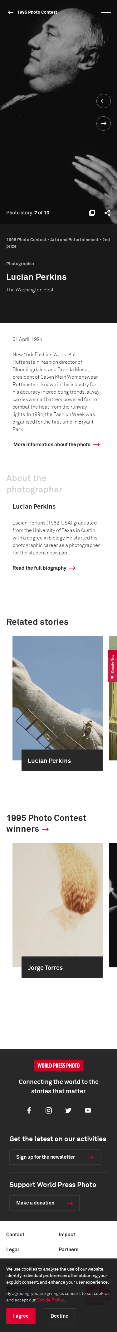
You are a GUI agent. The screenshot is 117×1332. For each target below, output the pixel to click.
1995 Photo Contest (37, 12)
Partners (68, 1249)
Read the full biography (39, 568)
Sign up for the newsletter (45, 1157)
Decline (59, 1316)
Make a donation (35, 1202)
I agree (21, 1316)
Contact (15, 1234)
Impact (67, 1234)
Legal (12, 1249)
